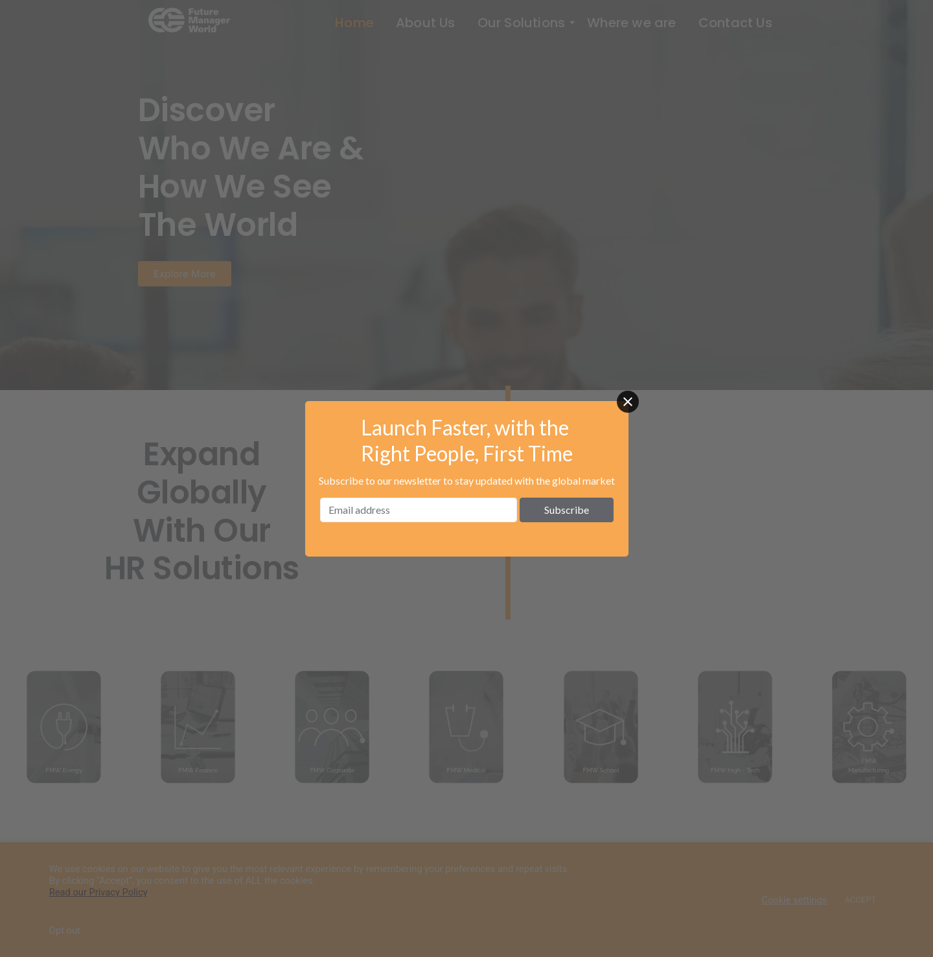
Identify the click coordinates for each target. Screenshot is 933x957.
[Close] (628, 402)
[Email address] (418, 510)
